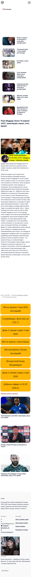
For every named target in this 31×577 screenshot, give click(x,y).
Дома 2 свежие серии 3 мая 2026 (15, 332)
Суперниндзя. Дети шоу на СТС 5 (15, 320)
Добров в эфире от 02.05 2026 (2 (15, 386)
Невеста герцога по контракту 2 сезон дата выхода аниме (22, 40)
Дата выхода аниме (22, 523)
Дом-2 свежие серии (22, 519)
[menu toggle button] (29, 3)
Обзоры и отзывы (23, 295)
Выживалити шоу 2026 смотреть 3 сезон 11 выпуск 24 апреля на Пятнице (22, 110)
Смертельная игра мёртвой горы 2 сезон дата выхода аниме (22, 86)
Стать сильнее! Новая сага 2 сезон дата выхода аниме (21, 75)
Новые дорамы (20, 526)
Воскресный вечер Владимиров (15, 363)
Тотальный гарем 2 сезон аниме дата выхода (22, 51)
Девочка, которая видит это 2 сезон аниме (22, 97)
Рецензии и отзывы (22, 530)
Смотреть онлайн (22, 160)
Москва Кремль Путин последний (15, 351)
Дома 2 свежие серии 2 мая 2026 (15, 374)
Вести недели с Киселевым (15, 341)
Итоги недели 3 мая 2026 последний (15, 309)
